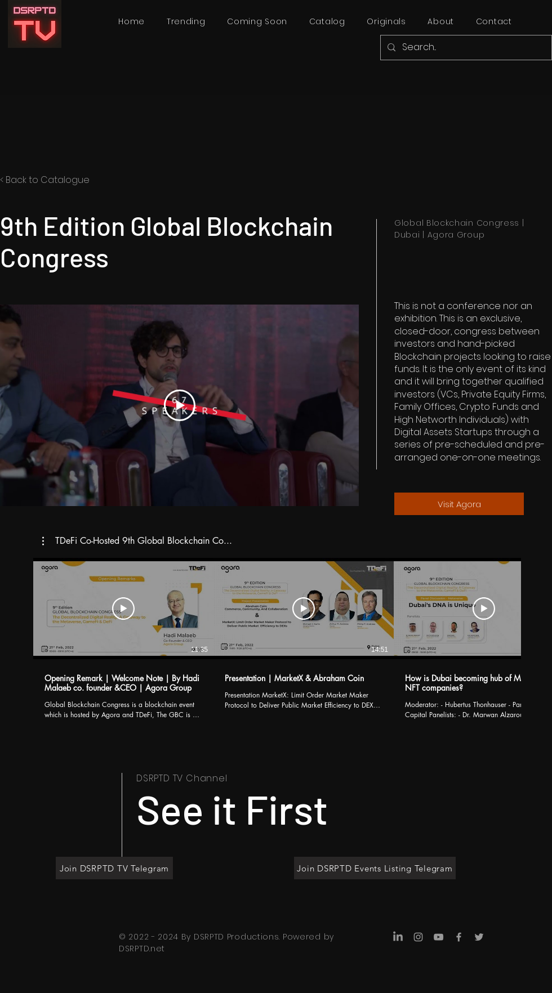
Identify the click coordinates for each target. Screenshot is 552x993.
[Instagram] (418, 937)
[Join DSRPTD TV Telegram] (114, 868)
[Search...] (465, 47)
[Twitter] (479, 937)
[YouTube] (438, 937)
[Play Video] (179, 405)
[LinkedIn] (398, 937)
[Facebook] (459, 937)
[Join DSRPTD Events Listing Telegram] (375, 868)
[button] (137, 541)
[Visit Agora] (459, 504)
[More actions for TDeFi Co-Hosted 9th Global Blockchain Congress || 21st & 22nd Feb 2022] (137, 541)
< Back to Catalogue (45, 179)
